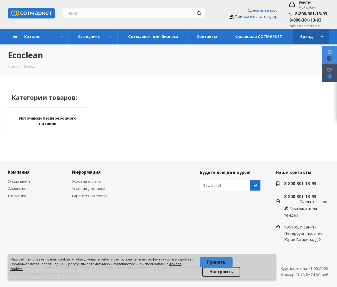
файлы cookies (59, 259)
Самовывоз (18, 188)
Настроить (221, 272)
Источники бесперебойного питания (48, 120)
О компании (19, 181)
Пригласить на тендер (256, 16)
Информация (86, 172)
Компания (19, 172)
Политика (17, 195)
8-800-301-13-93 (311, 14)
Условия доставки (88, 188)
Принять (216, 262)
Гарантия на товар (89, 195)
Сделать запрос (262, 10)
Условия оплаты (87, 181)
